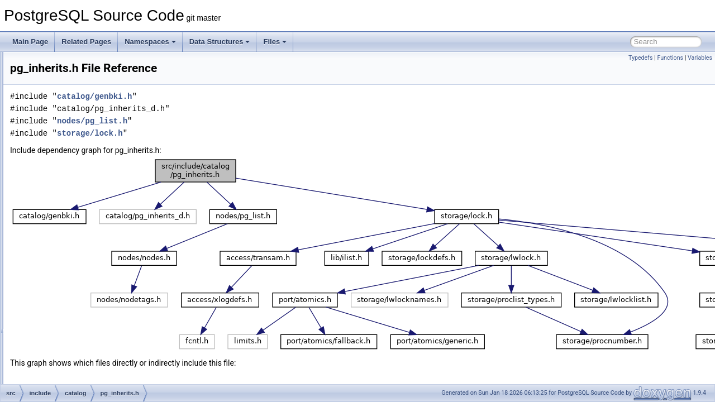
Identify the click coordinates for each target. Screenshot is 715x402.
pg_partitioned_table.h (97, 346)
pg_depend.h (83, 113)
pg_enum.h (80, 137)
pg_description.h (88, 125)
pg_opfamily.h (84, 322)
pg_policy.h (80, 358)
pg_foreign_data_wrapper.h (104, 174)
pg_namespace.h (89, 285)
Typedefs (640, 57)
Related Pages (86, 41)
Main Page (30, 41)
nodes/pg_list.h (232, 121)
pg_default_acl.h (88, 100)
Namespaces (150, 41)
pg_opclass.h (83, 297)
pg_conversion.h (88, 64)
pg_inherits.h (83, 223)
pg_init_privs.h (85, 236)
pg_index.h (80, 211)
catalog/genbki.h (234, 96)
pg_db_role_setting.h (95, 88)
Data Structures (219, 41)
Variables (700, 57)
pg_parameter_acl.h (93, 334)
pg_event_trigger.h (91, 150)
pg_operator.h (84, 309)
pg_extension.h (86, 162)
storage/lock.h (230, 133)
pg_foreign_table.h (91, 199)
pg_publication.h (88, 383)
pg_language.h (86, 248)
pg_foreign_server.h (93, 186)
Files (275, 41)
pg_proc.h (78, 371)
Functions (670, 57)
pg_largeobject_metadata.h (104, 272)
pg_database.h (86, 76)
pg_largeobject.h (88, 260)
